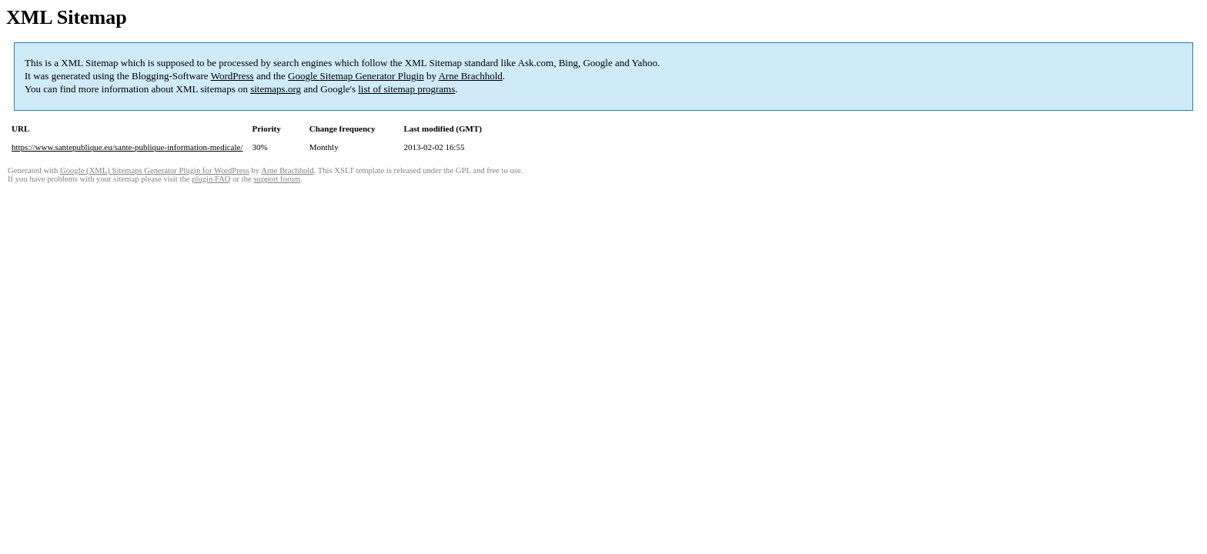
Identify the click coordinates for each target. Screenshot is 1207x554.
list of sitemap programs (406, 89)
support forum (276, 179)
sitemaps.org (275, 89)
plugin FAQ (211, 179)
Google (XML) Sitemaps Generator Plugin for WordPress (154, 170)
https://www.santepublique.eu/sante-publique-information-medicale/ (127, 147)
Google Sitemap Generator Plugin (356, 76)
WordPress (232, 76)
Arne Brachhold (470, 76)
